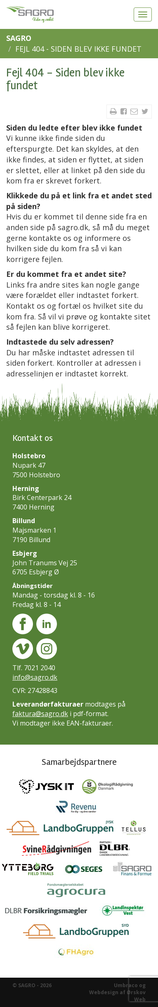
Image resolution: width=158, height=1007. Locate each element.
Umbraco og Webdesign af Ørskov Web (117, 992)
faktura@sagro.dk (40, 713)
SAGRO (18, 38)
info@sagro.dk (34, 677)
